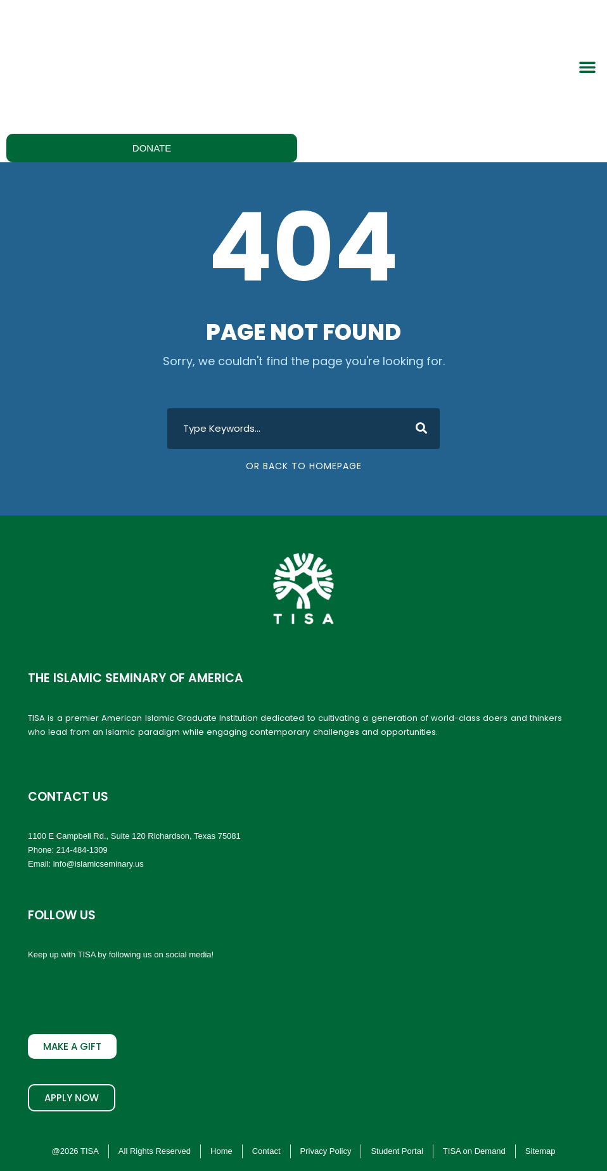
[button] (587, 66)
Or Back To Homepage (304, 466)
